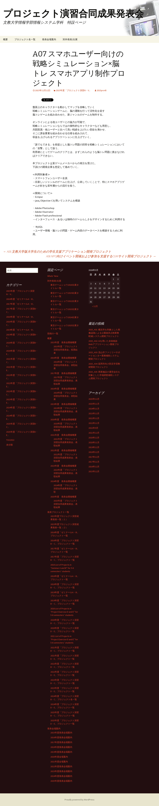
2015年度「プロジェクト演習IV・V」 (73, 90)
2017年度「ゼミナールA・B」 (20, 303)
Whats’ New (52, 276)
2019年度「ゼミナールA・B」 (20, 329)
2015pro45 (102, 90)
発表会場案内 (49, 39)
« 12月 (95, 306)
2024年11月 (94, 408)
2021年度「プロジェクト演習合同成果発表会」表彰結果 (65, 442)
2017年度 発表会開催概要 (63, 373)
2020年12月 (94, 437)
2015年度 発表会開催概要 (63, 342)
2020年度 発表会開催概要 (63, 419)
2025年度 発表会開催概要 (63, 496)
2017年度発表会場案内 (61, 742)
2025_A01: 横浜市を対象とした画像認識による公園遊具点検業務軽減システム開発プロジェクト (104, 333)
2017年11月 (94, 461)
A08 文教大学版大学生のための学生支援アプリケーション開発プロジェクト (57, 251)
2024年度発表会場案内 (61, 776)
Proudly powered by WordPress (79, 799)
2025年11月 (94, 403)
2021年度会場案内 (59, 761)
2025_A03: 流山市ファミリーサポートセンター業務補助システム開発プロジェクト (104, 355)
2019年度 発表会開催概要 (63, 404)
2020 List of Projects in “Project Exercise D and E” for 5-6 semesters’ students (64, 611)
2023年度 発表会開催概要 (63, 465)
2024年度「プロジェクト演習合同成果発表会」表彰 (65, 488)
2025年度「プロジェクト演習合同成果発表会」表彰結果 (65, 504)
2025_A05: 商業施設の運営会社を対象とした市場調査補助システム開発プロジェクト (104, 375)
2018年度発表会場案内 (61, 747)
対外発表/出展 (70, 39)
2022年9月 (93, 428)
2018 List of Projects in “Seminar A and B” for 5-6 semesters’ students (62, 568)
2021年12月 (94, 432)
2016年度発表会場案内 (61, 737)
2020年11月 (94, 442)
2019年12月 (94, 447)
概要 (5, 39)
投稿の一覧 (52, 333)
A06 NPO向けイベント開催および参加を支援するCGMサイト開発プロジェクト (101, 256)
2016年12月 (94, 466)
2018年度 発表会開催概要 (63, 388)
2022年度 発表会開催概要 (63, 450)
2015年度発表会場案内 (61, 732)
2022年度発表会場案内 (61, 766)
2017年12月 (94, 457)
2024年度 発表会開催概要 (63, 481)
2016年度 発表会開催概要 (63, 357)
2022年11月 (94, 423)
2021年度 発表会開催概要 (63, 435)
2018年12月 (94, 452)
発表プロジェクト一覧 (58, 512)
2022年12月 (94, 418)
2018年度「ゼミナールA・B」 (20, 316)
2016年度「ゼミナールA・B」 (20, 299)
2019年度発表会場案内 (61, 752)
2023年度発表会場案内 (61, 771)
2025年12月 (94, 399)
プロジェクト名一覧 (24, 39)
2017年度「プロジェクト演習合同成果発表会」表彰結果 (65, 380)
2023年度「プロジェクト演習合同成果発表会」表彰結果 (65, 473)
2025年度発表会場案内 (61, 781)
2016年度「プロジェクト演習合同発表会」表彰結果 (65, 365)
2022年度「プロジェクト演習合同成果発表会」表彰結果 (65, 457)
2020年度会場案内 (59, 756)
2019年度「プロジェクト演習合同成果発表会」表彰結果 (65, 411)
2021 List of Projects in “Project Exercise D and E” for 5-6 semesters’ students (64, 639)
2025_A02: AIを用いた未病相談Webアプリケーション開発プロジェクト (104, 344)
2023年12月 (94, 413)
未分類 (9, 444)
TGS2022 (10, 440)
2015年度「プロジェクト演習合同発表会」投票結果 (65, 349)
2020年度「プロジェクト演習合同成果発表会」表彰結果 (65, 427)
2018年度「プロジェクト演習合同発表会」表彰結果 (65, 396)
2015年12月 (94, 471)
